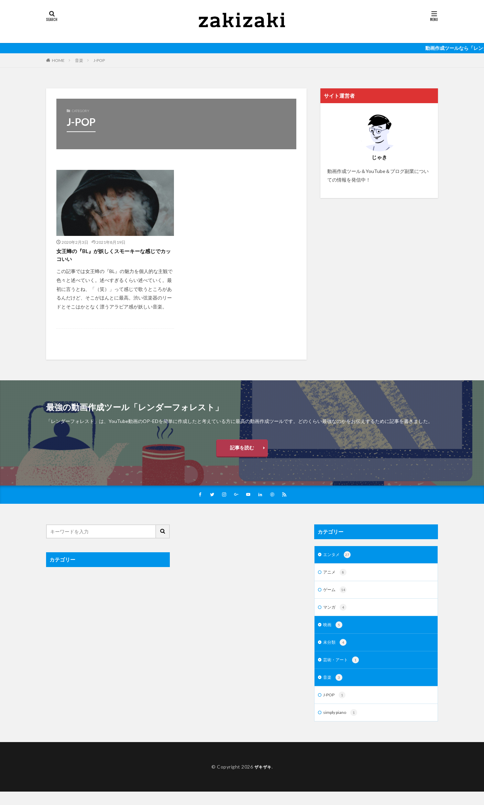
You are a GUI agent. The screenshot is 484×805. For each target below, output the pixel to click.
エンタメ (338, 561)
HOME (58, 60)
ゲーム (336, 598)
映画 (333, 634)
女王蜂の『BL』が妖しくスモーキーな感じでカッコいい (112, 256)
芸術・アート (343, 671)
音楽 (79, 60)
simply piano (342, 725)
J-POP (99, 60)
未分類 (336, 653)
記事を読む (242, 452)
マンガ (336, 616)
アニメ (336, 580)
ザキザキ (263, 780)
